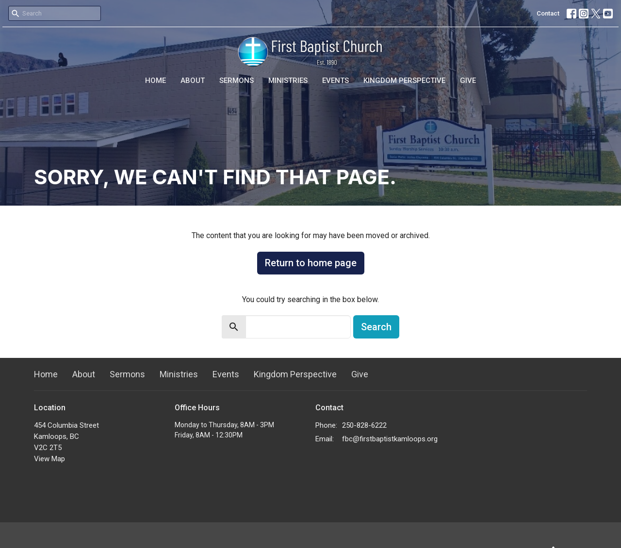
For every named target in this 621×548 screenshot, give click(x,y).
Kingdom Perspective (404, 80)
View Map (49, 458)
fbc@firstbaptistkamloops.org (390, 439)
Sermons (236, 80)
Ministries (288, 80)
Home (155, 80)
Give (468, 80)
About (192, 80)
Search (376, 327)
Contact (548, 13)
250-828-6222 (364, 425)
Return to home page (311, 263)
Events (335, 80)
